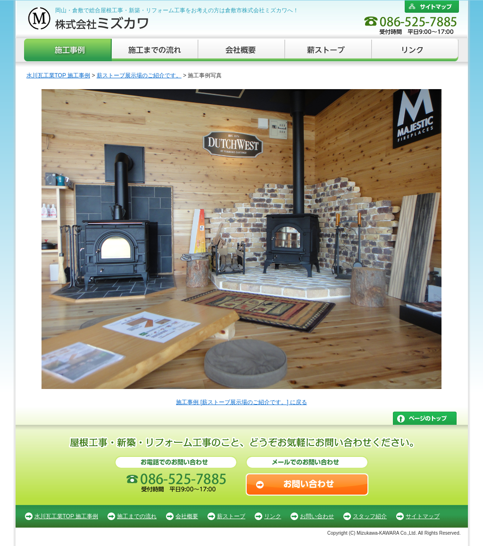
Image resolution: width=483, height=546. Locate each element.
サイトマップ (423, 516)
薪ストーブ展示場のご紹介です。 (139, 75)
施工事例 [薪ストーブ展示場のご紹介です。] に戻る (241, 402)
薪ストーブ (328, 50)
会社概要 (242, 50)
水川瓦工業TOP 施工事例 (58, 75)
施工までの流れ (155, 50)
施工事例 (68, 50)
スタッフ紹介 (370, 516)
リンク (415, 50)
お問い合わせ (317, 516)
